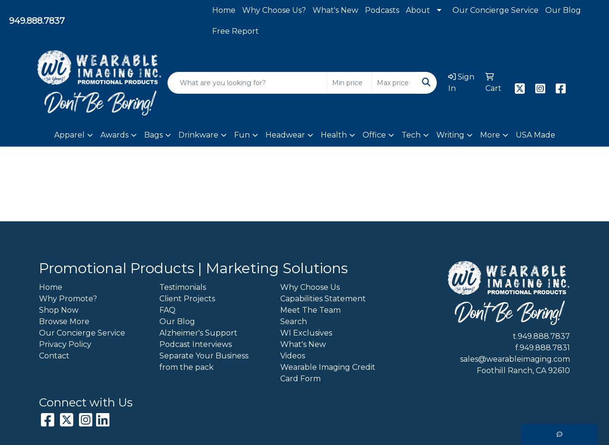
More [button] (490, 134)
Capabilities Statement (323, 298)
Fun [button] (242, 134)
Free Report (235, 31)
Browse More (64, 321)
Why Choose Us (310, 287)
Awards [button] (114, 134)
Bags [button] (153, 134)
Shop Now (59, 310)
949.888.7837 (37, 21)
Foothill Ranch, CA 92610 (523, 370)
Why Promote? (68, 298)
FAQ (167, 310)
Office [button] (374, 134)
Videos (292, 355)
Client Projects (187, 298)
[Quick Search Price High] (394, 83)
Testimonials (182, 287)
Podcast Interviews (195, 344)
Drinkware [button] (198, 134)
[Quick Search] (247, 83)
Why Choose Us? (274, 10)
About (418, 10)
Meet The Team (310, 310)
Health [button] (334, 134)
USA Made (535, 134)
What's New (335, 10)
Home (224, 10)
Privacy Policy (65, 344)
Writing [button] (450, 134)
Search (293, 321)
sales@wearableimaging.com (515, 359)
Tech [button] (411, 134)
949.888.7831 (545, 347)
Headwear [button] (285, 134)
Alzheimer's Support (198, 332)
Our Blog (563, 10)
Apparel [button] (69, 134)
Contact (54, 355)
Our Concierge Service (495, 10)
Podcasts (382, 10)
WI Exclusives (306, 332)
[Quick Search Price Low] (349, 83)
